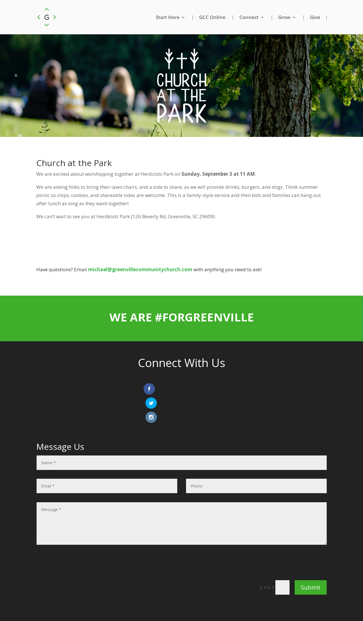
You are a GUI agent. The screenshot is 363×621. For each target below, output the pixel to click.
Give (315, 17)
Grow (284, 17)
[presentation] (283, 537)
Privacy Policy (197, 607)
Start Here (168, 17)
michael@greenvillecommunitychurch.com (140, 269)
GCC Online (212, 17)
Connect (249, 17)
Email (172, 607)
